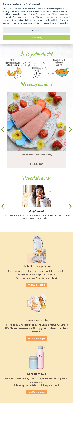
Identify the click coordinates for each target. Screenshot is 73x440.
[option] (36, 130)
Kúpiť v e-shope (36, 285)
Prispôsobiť (63, 23)
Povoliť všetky (36, 38)
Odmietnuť (36, 30)
